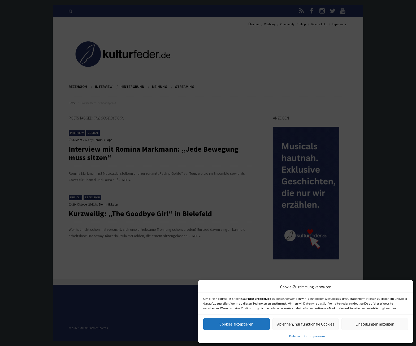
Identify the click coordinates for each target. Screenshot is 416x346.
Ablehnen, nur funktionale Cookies (305, 324)
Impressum (317, 336)
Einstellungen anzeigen (375, 324)
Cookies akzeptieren (236, 324)
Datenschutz (298, 336)
